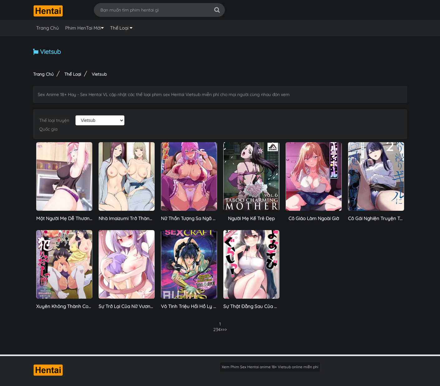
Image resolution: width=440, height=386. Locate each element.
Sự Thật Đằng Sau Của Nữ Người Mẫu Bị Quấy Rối (277, 306)
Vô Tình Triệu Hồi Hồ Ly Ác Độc (195, 306)
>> (222, 329)
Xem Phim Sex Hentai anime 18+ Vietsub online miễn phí (270, 366)
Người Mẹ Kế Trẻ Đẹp (251, 218)
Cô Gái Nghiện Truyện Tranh (379, 218)
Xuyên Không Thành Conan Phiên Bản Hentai (86, 306)
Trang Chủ (47, 28)
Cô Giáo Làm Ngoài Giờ (313, 218)
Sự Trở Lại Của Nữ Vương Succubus (137, 306)
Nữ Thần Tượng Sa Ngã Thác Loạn (198, 218)
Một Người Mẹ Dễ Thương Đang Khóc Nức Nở (85, 218)
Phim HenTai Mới (83, 28)
